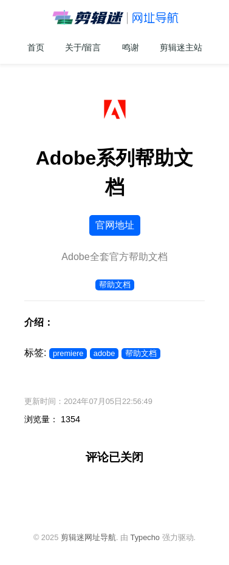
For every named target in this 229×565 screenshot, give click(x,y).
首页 (35, 47)
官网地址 (114, 225)
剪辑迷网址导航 (88, 537)
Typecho (145, 537)
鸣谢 (130, 47)
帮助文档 (115, 284)
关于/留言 (83, 47)
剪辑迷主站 (181, 47)
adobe (104, 353)
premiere (68, 353)
